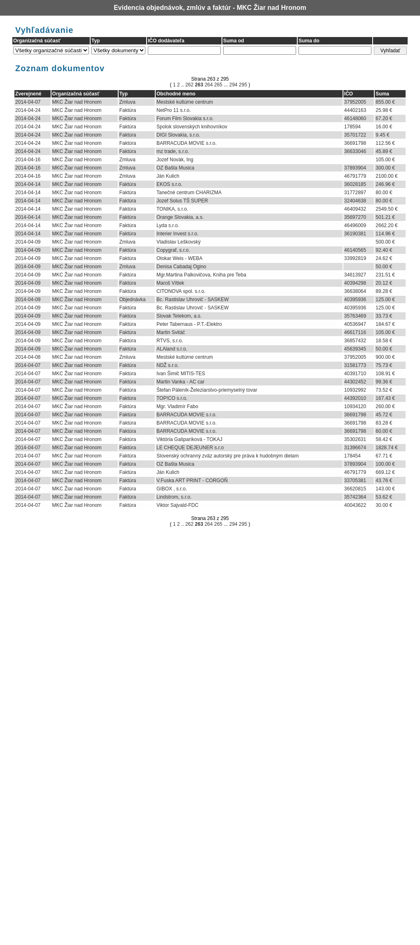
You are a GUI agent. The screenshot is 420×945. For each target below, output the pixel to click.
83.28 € (384, 423)
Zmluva (127, 102)
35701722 (355, 135)
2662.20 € (386, 225)
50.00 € (384, 266)
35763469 (355, 316)
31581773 (355, 365)
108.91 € (385, 373)
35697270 (355, 217)
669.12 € (385, 472)
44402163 (355, 110)
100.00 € (385, 464)
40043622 (355, 505)
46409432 (355, 209)
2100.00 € (386, 176)
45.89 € (384, 151)
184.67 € (385, 324)
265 (219, 85)
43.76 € (384, 480)
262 (190, 85)
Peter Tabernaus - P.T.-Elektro (189, 324)
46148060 (355, 118)
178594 (352, 127)
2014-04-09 (27, 242)
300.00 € (385, 168)
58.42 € (384, 439)
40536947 (355, 324)
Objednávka (132, 299)
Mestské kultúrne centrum (184, 102)
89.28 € (384, 291)
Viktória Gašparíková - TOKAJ (189, 439)
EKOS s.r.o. (169, 184)
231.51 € (385, 275)
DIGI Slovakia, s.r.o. (178, 135)
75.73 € (384, 365)
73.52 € (384, 390)
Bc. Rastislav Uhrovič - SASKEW (192, 299)
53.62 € (384, 497)
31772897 (355, 192)
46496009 (355, 225)
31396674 (355, 447)
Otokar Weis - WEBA (179, 258)
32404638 (355, 201)
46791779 (355, 176)
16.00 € (384, 127)
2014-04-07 (27, 102)
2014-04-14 (27, 184)
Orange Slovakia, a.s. (180, 217)
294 (233, 85)
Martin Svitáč (170, 332)
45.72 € (384, 415)
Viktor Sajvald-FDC (177, 505)
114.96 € (385, 234)
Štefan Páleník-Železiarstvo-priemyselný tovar (206, 390)
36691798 (355, 143)
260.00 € (385, 406)
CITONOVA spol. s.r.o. (180, 291)
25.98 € (384, 110)
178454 (352, 456)
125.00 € (385, 299)
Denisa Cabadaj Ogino (181, 266)
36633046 (355, 151)
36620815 (355, 489)
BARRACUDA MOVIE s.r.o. (186, 143)
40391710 (355, 373)
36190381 (355, 234)
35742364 (355, 497)
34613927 (355, 275)
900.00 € (385, 357)
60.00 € (384, 431)
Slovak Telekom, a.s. (179, 316)
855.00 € (385, 102)
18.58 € (384, 341)
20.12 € (384, 283)
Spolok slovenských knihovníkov (191, 127)
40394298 (355, 283)
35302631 (355, 439)
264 (209, 85)
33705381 (355, 480)
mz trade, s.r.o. (172, 151)
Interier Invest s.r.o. (177, 234)
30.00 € (384, 505)
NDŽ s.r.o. (167, 365)
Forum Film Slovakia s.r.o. (185, 118)
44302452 (355, 382)
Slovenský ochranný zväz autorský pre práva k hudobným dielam (227, 456)
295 (242, 85)
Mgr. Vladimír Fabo (177, 406)
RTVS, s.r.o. (169, 341)
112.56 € (385, 143)
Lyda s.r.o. (167, 225)
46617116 (355, 332)
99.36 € (384, 382)
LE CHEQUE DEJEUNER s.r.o (190, 447)
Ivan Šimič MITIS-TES (180, 373)
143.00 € (385, 489)
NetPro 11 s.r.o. (173, 110)
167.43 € (385, 398)
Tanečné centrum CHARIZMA (189, 192)
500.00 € (385, 242)
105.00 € (385, 160)
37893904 (355, 168)
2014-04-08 (27, 357)
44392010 (355, 398)
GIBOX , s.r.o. (171, 489)
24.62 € (384, 258)
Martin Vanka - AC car (180, 382)
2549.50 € (386, 209)
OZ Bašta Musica (175, 168)
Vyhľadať (390, 50)
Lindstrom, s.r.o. (173, 497)
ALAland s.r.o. (171, 349)
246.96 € (385, 184)
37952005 (355, 102)
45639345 (355, 349)
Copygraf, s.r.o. (173, 250)
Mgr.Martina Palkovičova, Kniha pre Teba (201, 275)
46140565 (355, 250)
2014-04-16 (27, 160)
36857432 (355, 341)
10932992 (355, 390)
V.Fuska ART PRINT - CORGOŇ (192, 480)
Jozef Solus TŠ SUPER (182, 201)
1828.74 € (386, 447)
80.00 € (384, 192)
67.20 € (384, 118)
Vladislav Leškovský (178, 242)
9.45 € (382, 135)
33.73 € (384, 316)
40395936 (355, 299)
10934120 (355, 406)
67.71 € (384, 456)
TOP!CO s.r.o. (171, 398)
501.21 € (385, 217)
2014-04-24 (27, 110)
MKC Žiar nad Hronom (77, 102)
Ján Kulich (167, 176)
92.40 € (384, 250)
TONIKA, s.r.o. (172, 209)
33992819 (355, 258)
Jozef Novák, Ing (174, 160)
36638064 (355, 291)
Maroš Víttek (170, 283)
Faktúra (127, 110)
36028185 (355, 184)
